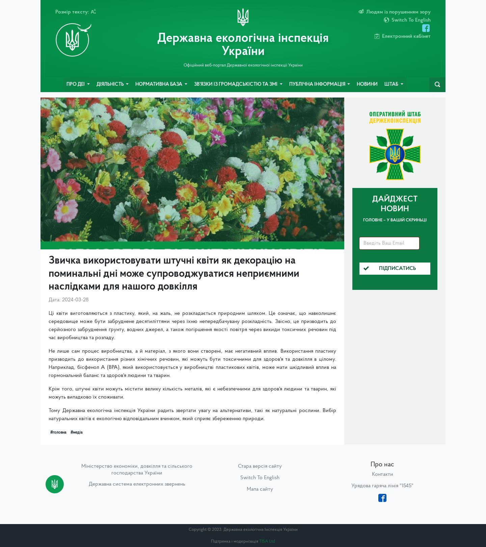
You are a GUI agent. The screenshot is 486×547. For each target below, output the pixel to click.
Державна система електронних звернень (137, 484)
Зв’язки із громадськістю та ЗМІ (236, 84)
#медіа (76, 433)
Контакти (382, 474)
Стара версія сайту (260, 466)
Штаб (391, 84)
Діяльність (111, 84)
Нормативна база (159, 84)
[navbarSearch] (437, 84)
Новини (367, 84)
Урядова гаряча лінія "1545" (382, 486)
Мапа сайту (260, 489)
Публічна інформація (317, 84)
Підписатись (389, 269)
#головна (58, 433)
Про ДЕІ (76, 84)
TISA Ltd (267, 541)
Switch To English (259, 478)
